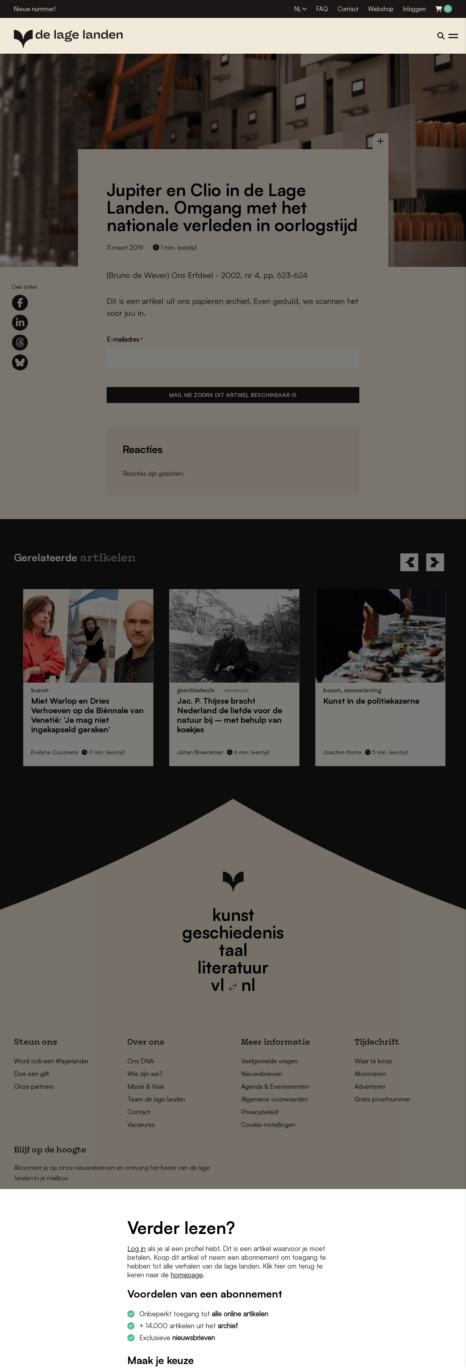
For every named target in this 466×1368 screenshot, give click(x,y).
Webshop (381, 9)
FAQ (322, 9)
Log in (136, 1248)
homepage (187, 1275)
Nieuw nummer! (35, 9)
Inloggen (414, 9)
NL (297, 9)
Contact (348, 9)
